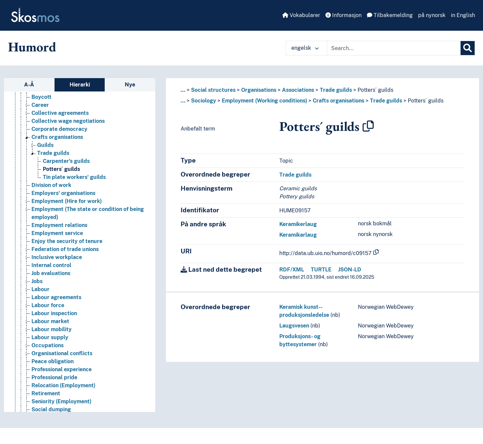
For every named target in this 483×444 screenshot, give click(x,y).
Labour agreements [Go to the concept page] (56, 297)
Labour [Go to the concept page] (40, 289)
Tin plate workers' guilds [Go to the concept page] (74, 177)
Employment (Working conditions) (264, 100)
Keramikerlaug (298, 224)
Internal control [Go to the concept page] (51, 265)
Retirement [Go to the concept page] (45, 393)
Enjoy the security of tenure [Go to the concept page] (66, 241)
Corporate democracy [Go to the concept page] (59, 129)
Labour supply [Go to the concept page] (49, 337)
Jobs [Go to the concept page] (36, 281)
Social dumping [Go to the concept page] (51, 409)
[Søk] (467, 48)
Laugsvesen (294, 325)
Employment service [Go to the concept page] (57, 233)
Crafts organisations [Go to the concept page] (57, 137)
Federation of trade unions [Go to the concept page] (65, 249)
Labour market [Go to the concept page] (50, 321)
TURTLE (321, 269)
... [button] (183, 90)
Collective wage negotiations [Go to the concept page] (68, 121)
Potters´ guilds (375, 90)
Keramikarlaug (298, 235)
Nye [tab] (130, 84)
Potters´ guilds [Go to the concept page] (61, 169)
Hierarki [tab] (80, 84)
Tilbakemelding (390, 15)
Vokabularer (301, 15)
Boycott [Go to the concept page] (41, 97)
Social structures (213, 90)
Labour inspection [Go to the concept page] (54, 313)
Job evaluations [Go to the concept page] (50, 273)
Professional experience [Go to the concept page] (61, 369)
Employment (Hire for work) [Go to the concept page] (66, 201)
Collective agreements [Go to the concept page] (60, 113)
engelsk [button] (305, 48)
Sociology (203, 100)
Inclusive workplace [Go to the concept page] (56, 257)
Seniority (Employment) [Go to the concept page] (61, 401)
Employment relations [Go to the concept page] (59, 225)
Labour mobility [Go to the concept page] (51, 329)
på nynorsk (432, 15)
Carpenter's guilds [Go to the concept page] (66, 161)
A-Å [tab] (29, 84)
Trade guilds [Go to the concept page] (53, 153)
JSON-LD (349, 269)
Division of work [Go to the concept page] (51, 185)
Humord (32, 46)
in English (463, 15)
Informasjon (343, 15)
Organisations (258, 90)
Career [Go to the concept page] (40, 105)
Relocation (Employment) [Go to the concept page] (63, 385)
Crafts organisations (338, 100)
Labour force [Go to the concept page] (47, 305)
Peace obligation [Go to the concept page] (52, 361)
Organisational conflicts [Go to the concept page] (61, 353)
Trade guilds (336, 90)
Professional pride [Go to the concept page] (54, 377)
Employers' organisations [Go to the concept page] (63, 193)
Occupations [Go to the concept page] (47, 345)
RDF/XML (291, 269)
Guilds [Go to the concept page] (45, 145)
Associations (298, 90)
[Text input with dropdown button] (394, 48)
